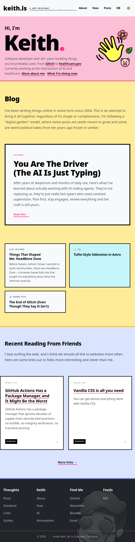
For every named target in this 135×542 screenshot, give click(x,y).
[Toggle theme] (129, 8)
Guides (8, 520)
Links (7, 513)
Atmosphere (45, 520)
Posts (107, 8)
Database (10, 506)
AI (38, 513)
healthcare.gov (70, 64)
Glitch (50, 64)
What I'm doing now (62, 73)
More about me (33, 73)
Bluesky (75, 513)
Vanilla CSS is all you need (99, 390)
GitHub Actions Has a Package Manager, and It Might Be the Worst (27, 395)
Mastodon (77, 506)
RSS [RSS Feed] (105, 498)
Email (74, 520)
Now (95, 8)
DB (118, 8)
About (83, 8)
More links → (67, 462)
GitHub (75, 498)
